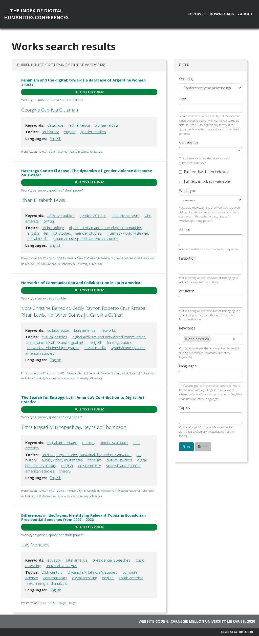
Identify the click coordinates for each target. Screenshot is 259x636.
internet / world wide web (128, 233)
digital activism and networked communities (105, 227)
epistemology (89, 465)
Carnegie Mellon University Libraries (207, 621)
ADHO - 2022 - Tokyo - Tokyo (57, 603)
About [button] (246, 14)
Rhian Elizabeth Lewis (43, 200)
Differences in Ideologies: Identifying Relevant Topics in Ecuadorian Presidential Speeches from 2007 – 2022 (83, 517)
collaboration (58, 330)
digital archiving (84, 577)
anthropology (53, 227)
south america (131, 577)
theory (64, 471)
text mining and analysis (47, 583)
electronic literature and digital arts (56, 342)
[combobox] (210, 151)
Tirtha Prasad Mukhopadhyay (51, 427)
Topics (184, 407)
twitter (49, 221)
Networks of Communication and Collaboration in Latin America (80, 282)
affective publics (61, 215)
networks (108, 330)
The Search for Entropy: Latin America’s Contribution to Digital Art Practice (82, 399)
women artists (107, 125)
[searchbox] (185, 240)
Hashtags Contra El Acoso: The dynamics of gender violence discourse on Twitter (86, 172)
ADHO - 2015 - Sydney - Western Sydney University (70, 151)
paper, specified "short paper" (60, 190)
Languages (188, 366)
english (69, 131)
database (55, 125)
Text (182, 99)
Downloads (222, 14)
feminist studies (57, 233)
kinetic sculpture (114, 442)
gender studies (93, 131)
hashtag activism (125, 215)
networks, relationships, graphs (53, 347)
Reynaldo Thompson (104, 427)
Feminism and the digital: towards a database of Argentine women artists (83, 82)
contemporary (55, 577)
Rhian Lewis (33, 315)
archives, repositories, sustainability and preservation (87, 454)
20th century (52, 572)
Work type (187, 190)
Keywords (187, 328)
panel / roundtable (52, 298)
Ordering (186, 78)
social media (38, 238)
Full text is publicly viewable (207, 181)
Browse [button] (198, 14)
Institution (187, 258)
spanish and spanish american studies (86, 238)
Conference (189, 142)
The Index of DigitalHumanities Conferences (36, 14)
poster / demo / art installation (60, 99)
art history (50, 131)
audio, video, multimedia (62, 460)
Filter (186, 446)
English (55, 138)
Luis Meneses (35, 545)
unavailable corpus (61, 565)
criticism (94, 460)
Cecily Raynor (86, 308)
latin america (79, 125)
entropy (88, 442)
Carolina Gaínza (106, 315)
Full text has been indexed (206, 171)
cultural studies (54, 337)
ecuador (54, 560)
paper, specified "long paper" (60, 417)
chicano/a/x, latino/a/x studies (92, 572)
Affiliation (186, 291)
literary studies (119, 342)
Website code (152, 621)
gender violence (93, 215)
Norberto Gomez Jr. (67, 315)
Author (184, 229)
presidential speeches (112, 560)
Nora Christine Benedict (45, 308)
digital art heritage (62, 442)
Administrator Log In (237, 632)
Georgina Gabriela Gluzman (49, 110)
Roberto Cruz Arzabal (124, 308)
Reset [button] (203, 446)
